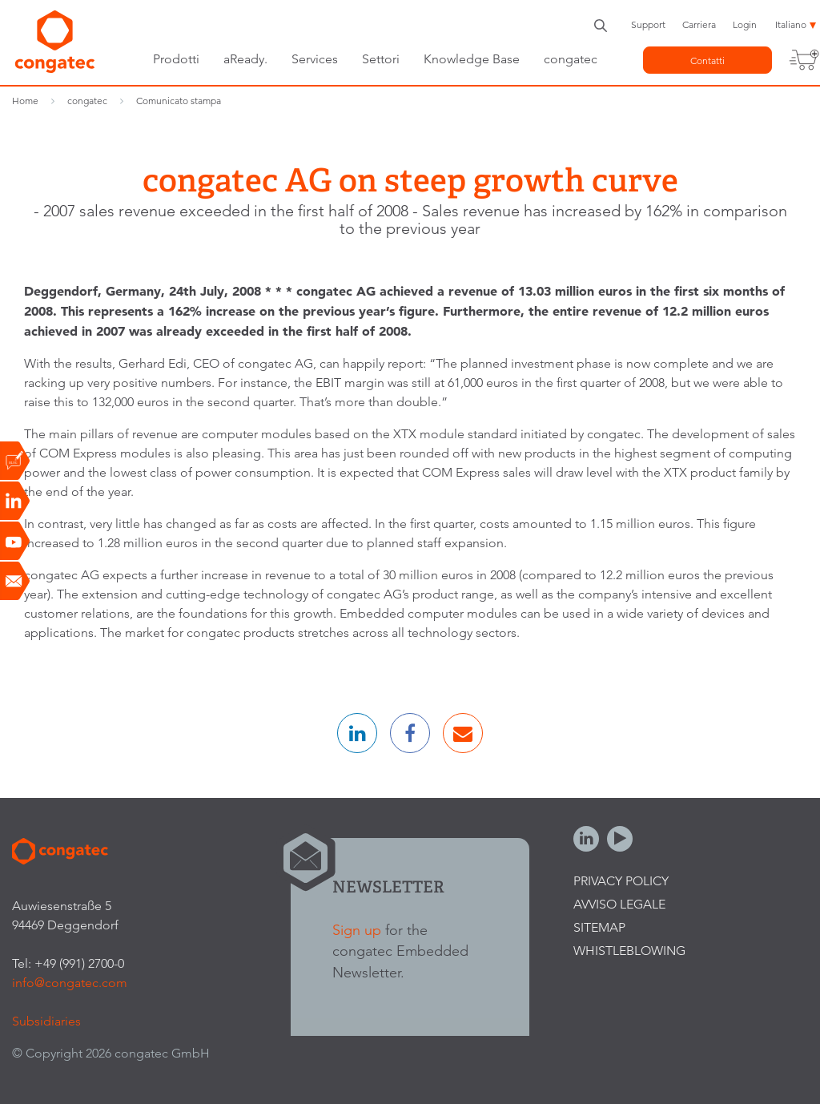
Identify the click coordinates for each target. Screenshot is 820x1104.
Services (314, 58)
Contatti (707, 60)
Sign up (356, 930)
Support (648, 24)
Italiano (790, 24)
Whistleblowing (629, 950)
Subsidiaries (46, 1021)
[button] (357, 733)
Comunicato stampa (178, 101)
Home (25, 101)
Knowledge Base (472, 58)
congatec (570, 58)
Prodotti (176, 58)
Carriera (699, 24)
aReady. (245, 58)
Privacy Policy (621, 880)
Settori (381, 58)
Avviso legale (619, 904)
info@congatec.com (69, 982)
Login (745, 24)
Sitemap (599, 927)
